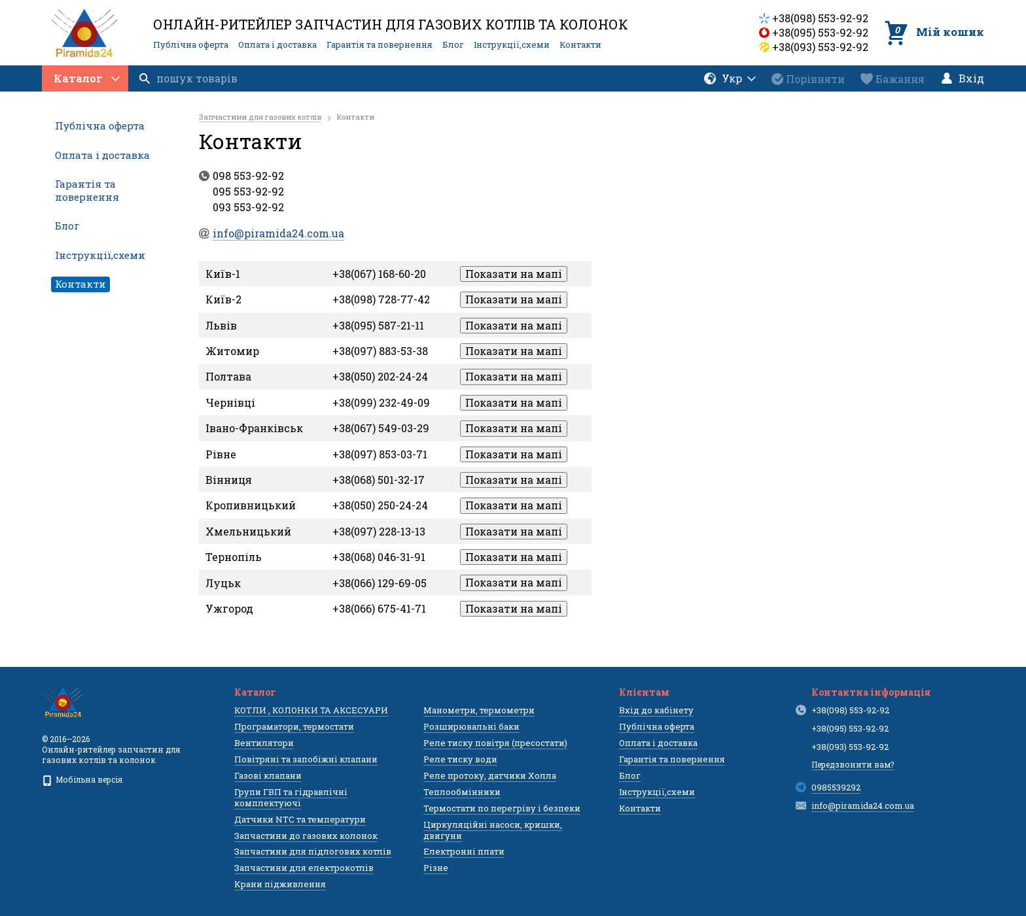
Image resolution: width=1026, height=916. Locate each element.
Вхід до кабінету (656, 710)
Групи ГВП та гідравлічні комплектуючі (290, 797)
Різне (435, 868)
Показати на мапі (513, 273)
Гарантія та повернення (380, 44)
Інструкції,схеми (512, 44)
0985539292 (835, 787)
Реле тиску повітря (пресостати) (495, 743)
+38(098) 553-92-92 (820, 18)
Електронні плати (463, 851)
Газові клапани (268, 775)
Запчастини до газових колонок (306, 835)
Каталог (87, 78)
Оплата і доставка (277, 44)
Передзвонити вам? (852, 764)
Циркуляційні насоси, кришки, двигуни (492, 830)
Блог (453, 44)
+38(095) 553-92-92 (820, 32)
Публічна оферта (190, 44)
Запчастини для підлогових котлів (312, 851)
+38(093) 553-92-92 (820, 47)
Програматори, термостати (294, 726)
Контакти (580, 44)
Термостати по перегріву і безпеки (501, 808)
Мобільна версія (82, 779)
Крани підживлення (280, 884)
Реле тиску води (460, 759)
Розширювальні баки (471, 726)
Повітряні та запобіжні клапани (306, 759)
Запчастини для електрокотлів (304, 868)
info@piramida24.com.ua (862, 805)
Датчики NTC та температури (300, 819)
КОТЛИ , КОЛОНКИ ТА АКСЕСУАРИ (311, 710)
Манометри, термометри (479, 710)
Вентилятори (264, 743)
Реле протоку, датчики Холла (489, 775)
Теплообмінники (462, 792)
